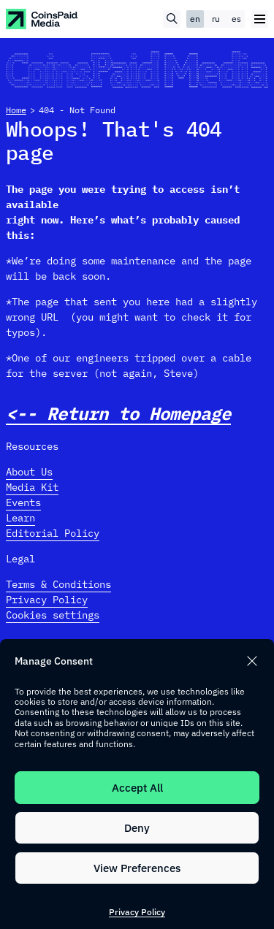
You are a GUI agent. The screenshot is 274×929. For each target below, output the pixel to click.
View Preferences (137, 868)
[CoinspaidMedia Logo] (42, 19)
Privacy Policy (137, 911)
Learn (20, 517)
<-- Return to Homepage (118, 413)
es (236, 18)
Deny (137, 828)
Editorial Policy (52, 533)
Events (23, 502)
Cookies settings (52, 615)
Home (16, 109)
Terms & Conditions (58, 584)
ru (216, 18)
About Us (29, 471)
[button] (252, 661)
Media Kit (32, 487)
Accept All (137, 788)
